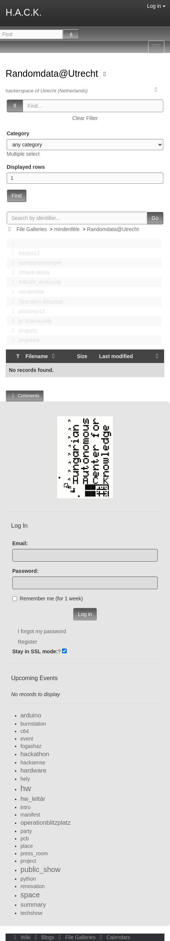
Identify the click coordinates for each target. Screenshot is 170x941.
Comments (24, 395)
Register (27, 642)
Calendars (113, 937)
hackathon (34, 754)
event (26, 739)
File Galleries (31, 229)
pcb (24, 838)
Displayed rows (26, 167)
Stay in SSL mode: (35, 651)
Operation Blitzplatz (36, 301)
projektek (24, 340)
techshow (31, 913)
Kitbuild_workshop (34, 282)
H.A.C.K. (24, 12)
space (30, 895)
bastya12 (24, 253)
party (26, 831)
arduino (30, 715)
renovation (32, 886)
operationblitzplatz (45, 822)
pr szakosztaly (30, 321)
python (28, 879)
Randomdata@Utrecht (53, 73)
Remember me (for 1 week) (47, 598)
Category (18, 133)
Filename (41, 356)
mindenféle (67, 229)
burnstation (33, 724)
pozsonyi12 (26, 311)
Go (154, 218)
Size (82, 356)
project (28, 861)
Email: (20, 543)
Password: (25, 571)
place (26, 846)
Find (17, 196)
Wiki (21, 937)
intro (25, 807)
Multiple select (23, 154)
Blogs (44, 937)
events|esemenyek (35, 263)
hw (25, 788)
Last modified (116, 356)
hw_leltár (32, 798)
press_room (34, 853)
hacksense (32, 762)
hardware (33, 770)
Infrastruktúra (28, 272)
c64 (24, 731)
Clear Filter (85, 118)
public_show (40, 869)
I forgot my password (42, 631)
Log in (156, 6)
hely (25, 779)
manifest (30, 815)
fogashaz (31, 746)
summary (33, 904)
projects (22, 331)
